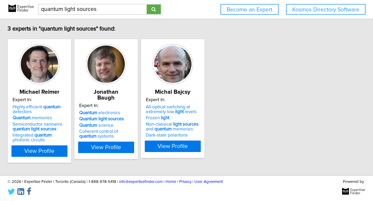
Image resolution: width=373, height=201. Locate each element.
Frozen (203, 118)
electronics (132, 107)
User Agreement (208, 182)
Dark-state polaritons (213, 135)
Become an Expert (249, 10)
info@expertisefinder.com (141, 182)
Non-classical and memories (222, 127)
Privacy (185, 182)
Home (171, 182)
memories (51, 118)
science (129, 119)
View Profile (65, 151)
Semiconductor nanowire (57, 127)
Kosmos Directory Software (325, 10)
